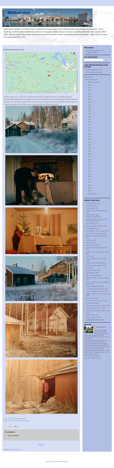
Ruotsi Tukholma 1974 (93, 203)
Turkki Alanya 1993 (92, 208)
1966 (89, 191)
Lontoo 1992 (90, 256)
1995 (89, 113)
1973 (89, 176)
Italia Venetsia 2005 (92, 298)
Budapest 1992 (91, 240)
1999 (89, 102)
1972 (89, 182)
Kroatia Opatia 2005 (92, 303)
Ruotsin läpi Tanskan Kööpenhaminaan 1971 (93, 216)
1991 (89, 125)
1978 (89, 159)
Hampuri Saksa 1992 (93, 245)
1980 (89, 156)
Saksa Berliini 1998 (92, 273)
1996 (89, 108)
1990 (89, 128)
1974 (89, 174)
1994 (89, 116)
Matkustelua (11, 418)
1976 (89, 165)
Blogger (65, 461)
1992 (89, 122)
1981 (89, 154)
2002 (89, 93)
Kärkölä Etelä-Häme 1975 (94, 320)
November (91, 79)
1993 (89, 119)
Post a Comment (13, 435)
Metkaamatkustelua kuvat (94, 69)
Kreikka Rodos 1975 (92, 228)
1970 (89, 185)
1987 (89, 136)
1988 (89, 134)
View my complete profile (92, 358)
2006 (88, 77)
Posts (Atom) (16, 449)
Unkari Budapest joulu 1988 (95, 286)
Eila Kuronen (101, 327)
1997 (89, 111)
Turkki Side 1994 (91, 205)
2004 (89, 88)
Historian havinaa (93, 82)
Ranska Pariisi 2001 (92, 315)
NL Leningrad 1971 (92, 223)
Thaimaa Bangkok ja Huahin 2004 (97, 291)
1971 (89, 179)
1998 (89, 105)
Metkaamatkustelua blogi (94, 72)
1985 (89, 145)
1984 (89, 148)
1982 (89, 151)
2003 (89, 90)
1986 (89, 142)
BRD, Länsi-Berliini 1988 (94, 275)
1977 (89, 168)
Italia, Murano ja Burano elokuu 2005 (98, 305)
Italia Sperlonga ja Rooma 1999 (96, 226)
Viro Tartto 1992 (91, 243)
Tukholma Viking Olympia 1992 (96, 265)
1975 (89, 171)
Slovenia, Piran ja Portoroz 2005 (96, 300)
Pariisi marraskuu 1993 (93, 317)
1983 (89, 139)
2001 (89, 96)
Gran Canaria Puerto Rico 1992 (96, 233)
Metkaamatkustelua (13, 420)
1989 (89, 131)
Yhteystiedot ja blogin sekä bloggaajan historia (94, 51)
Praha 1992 (89, 268)
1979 (89, 162)
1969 (89, 188)
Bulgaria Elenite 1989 (93, 270)
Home (41, 445)
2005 (89, 85)
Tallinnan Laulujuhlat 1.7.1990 (95, 308)
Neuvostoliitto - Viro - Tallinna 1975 (97, 231)
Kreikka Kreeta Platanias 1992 (96, 263)
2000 (89, 99)
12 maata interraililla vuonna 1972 (97, 289)
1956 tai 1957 (92, 194)
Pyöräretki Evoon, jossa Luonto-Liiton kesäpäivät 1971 (96, 220)
